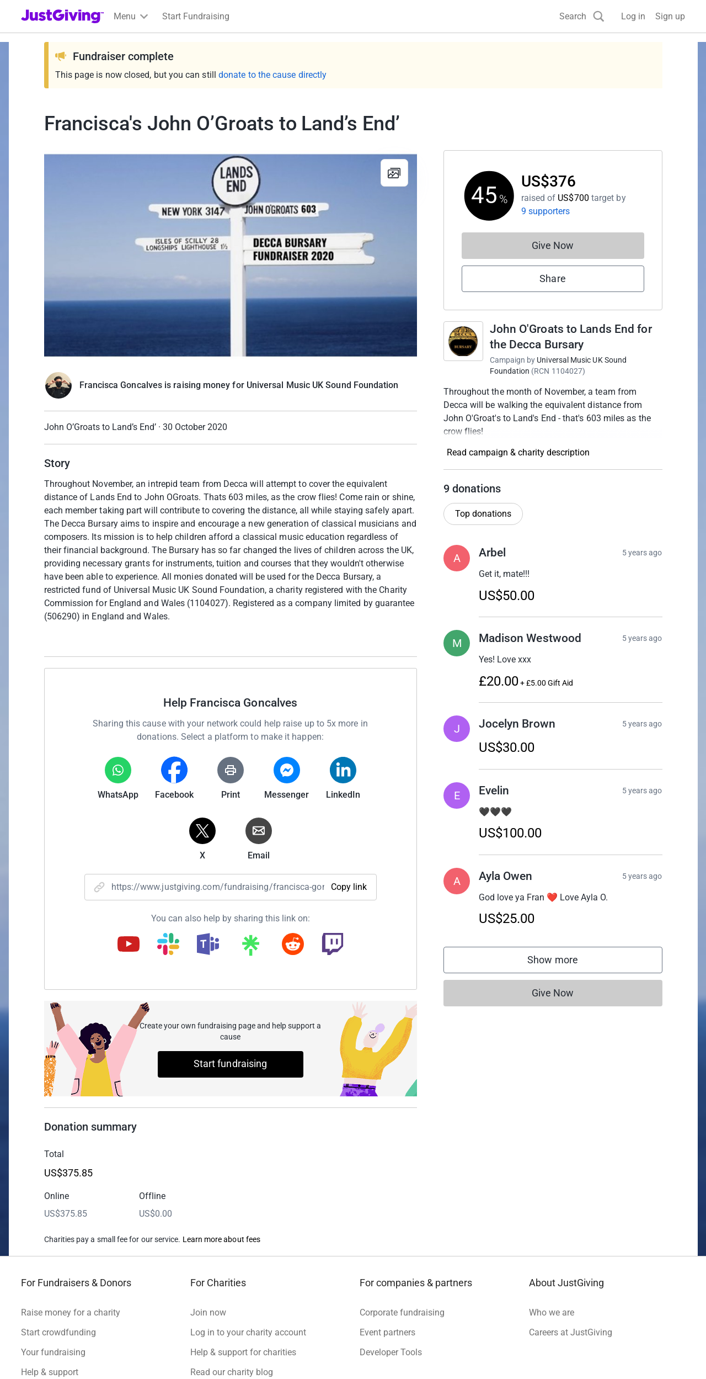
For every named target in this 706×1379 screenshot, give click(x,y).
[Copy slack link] (168, 945)
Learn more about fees (221, 1239)
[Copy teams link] (208, 945)
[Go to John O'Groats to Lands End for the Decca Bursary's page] (463, 341)
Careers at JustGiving (570, 1332)
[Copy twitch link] (333, 945)
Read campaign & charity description (518, 452)
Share (552, 278)
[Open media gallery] (230, 255)
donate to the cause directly (272, 75)
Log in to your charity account (248, 1332)
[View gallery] (394, 173)
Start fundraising (231, 1063)
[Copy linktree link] (250, 948)
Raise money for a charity (70, 1312)
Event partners (387, 1332)
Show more (563, 962)
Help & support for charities (243, 1352)
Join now (208, 1312)
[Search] (582, 16)
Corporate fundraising (402, 1312)
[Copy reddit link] (293, 945)
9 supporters (545, 211)
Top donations (483, 513)
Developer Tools (391, 1352)
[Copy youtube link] (128, 945)
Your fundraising (53, 1352)
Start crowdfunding (58, 1332)
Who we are (551, 1312)
